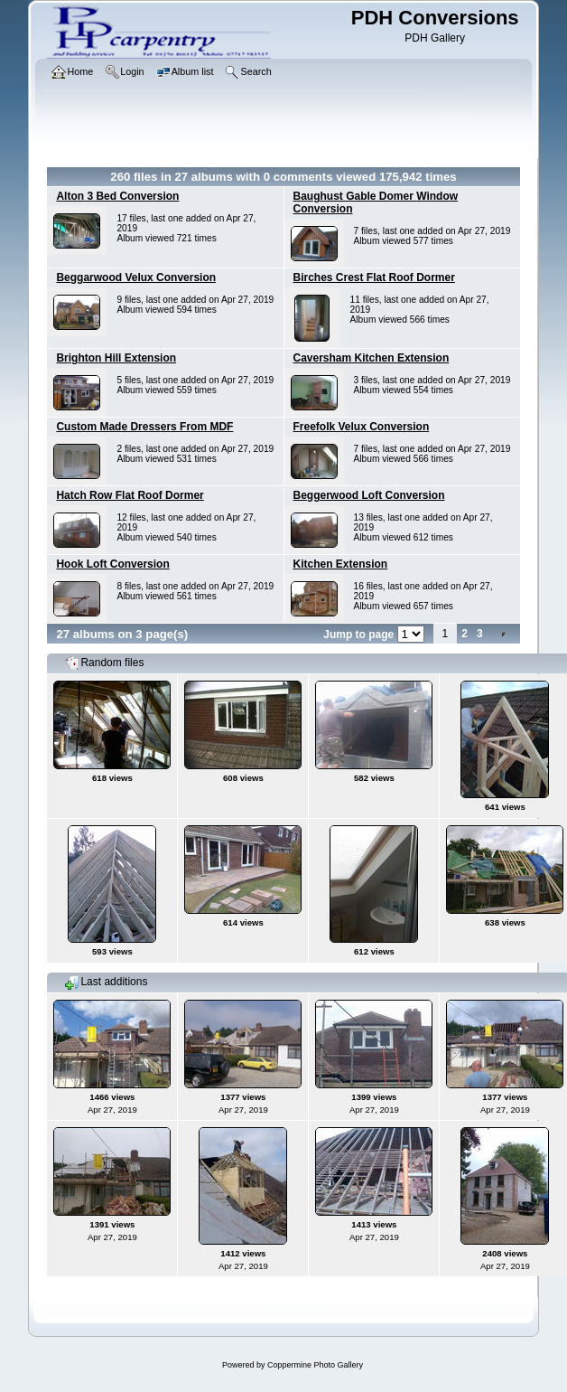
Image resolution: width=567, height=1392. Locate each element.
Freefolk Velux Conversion (361, 426)
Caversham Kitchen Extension (371, 358)
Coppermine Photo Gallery (315, 1364)
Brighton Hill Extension (116, 358)
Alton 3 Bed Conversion (117, 196)
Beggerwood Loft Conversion (369, 495)
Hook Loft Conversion (112, 564)
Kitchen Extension (340, 564)
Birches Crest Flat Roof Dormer (374, 277)
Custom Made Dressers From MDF (144, 426)
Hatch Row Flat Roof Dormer (129, 495)
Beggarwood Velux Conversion (136, 277)
